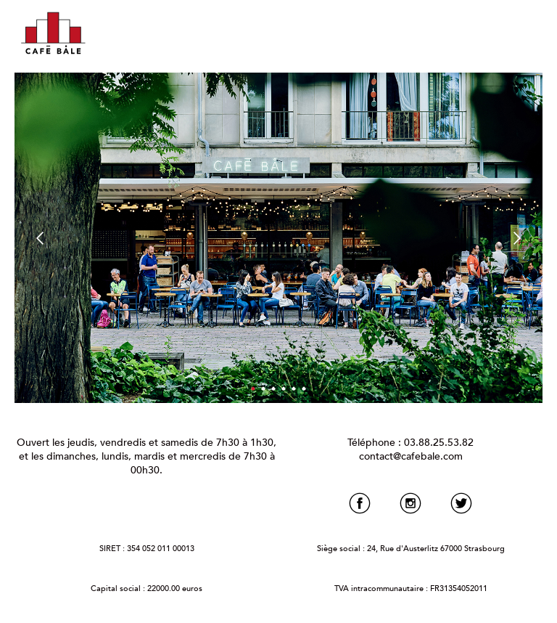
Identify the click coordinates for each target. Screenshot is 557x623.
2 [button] (262, 388)
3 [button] (273, 388)
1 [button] (252, 388)
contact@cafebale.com (411, 456)
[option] (278, 238)
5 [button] (293, 388)
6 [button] (303, 388)
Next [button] (527, 237)
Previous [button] (29, 237)
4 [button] (283, 388)
